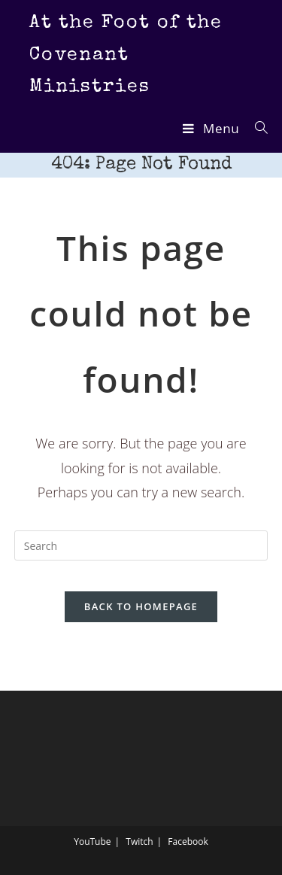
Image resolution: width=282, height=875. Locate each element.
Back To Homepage (141, 606)
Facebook (188, 841)
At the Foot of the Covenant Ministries (126, 55)
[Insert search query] (141, 545)
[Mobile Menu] (213, 128)
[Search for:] (256, 128)
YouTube (92, 841)
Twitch (139, 841)
